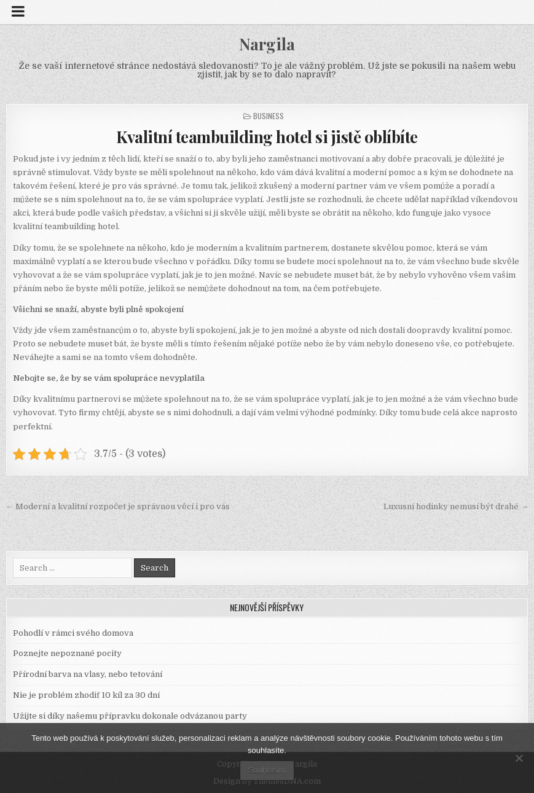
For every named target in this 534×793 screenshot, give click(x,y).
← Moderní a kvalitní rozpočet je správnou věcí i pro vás (118, 506)
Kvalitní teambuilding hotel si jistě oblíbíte (267, 136)
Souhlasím (267, 770)
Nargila (267, 44)
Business (268, 116)
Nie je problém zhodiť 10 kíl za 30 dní (86, 695)
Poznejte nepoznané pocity (67, 653)
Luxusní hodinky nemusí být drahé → (455, 506)
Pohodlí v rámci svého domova (73, 633)
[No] (518, 758)
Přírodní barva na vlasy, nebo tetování (87, 674)
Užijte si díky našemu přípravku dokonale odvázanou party (130, 716)
